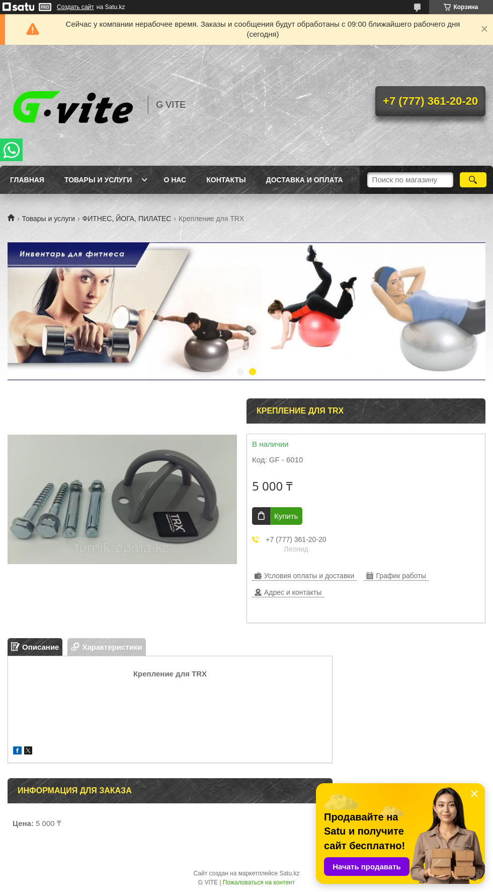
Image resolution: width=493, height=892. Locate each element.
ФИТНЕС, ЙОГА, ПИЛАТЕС (127, 219)
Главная (27, 180)
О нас (174, 180)
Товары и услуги (98, 180)
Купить (286, 516)
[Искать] (473, 179)
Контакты (225, 180)
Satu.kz (289, 873)
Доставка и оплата (304, 180)
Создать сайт (75, 7)
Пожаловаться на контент (259, 882)
